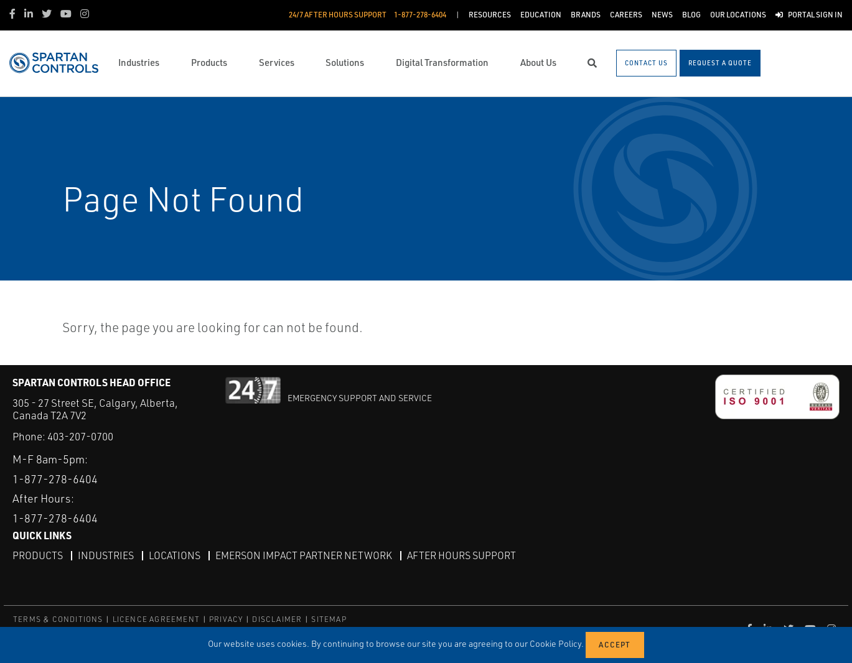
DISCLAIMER (277, 619)
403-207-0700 (80, 436)
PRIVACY (226, 619)
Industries (106, 555)
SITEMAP (328, 619)
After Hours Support (461, 555)
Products (37, 555)
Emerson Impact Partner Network (303, 555)
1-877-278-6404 (55, 479)
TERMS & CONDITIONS (58, 619)
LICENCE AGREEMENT (156, 619)
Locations (174, 555)
